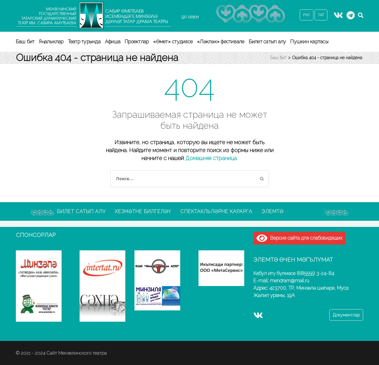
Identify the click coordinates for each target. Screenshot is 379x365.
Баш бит (25, 42)
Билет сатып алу (267, 42)
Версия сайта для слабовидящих (299, 238)
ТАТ (321, 15)
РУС (306, 15)
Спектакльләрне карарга (216, 211)
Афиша (112, 42)
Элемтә (272, 211)
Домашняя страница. (211, 158)
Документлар (346, 315)
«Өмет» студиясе (173, 42)
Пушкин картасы (309, 42)
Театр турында (84, 42)
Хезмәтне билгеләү (143, 211)
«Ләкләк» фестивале (221, 42)
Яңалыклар (51, 42)
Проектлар (137, 42)
